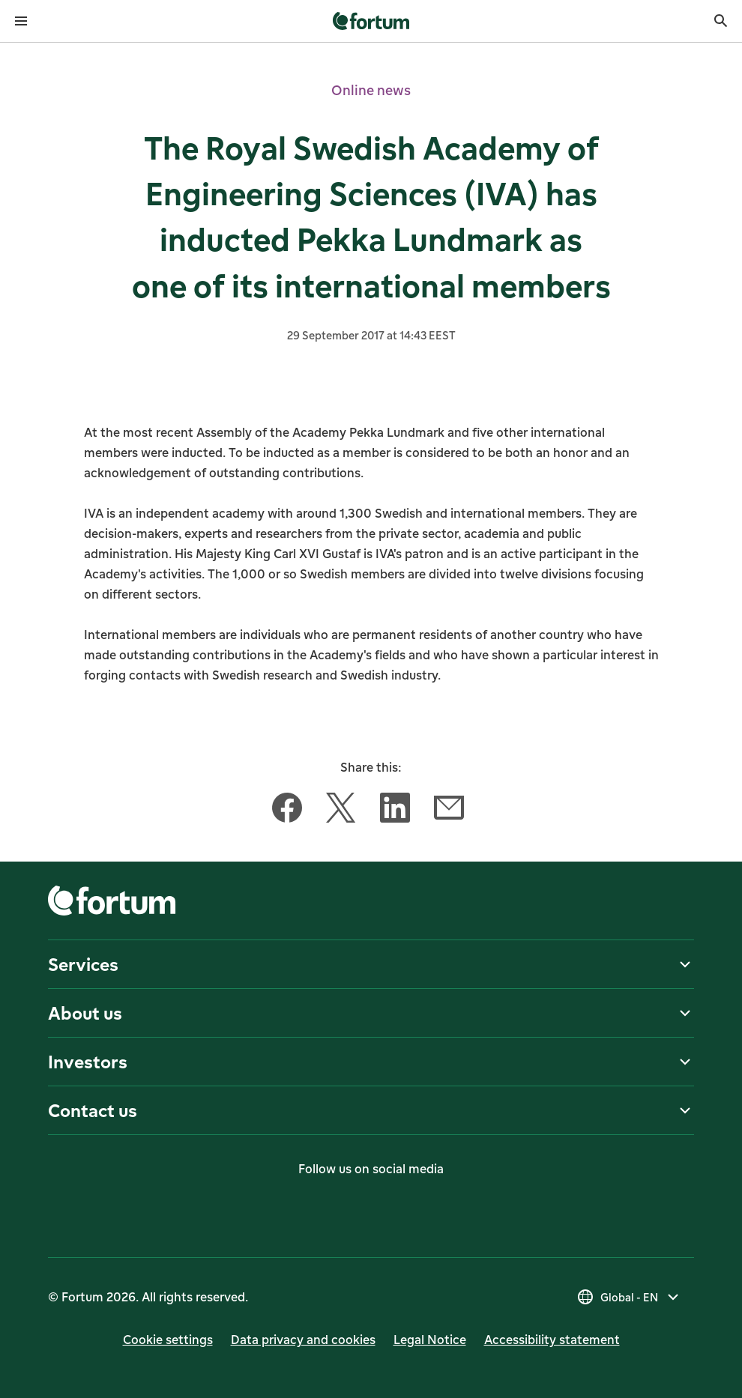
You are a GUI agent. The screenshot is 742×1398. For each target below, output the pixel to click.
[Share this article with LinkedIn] (395, 811)
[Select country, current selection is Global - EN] (629, 1297)
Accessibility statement (552, 1339)
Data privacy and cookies (303, 1339)
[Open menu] (21, 21)
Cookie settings (168, 1339)
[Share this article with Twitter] (341, 811)
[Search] (721, 21)
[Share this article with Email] (449, 811)
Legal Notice (429, 1339)
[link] (371, 21)
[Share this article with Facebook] (287, 811)
